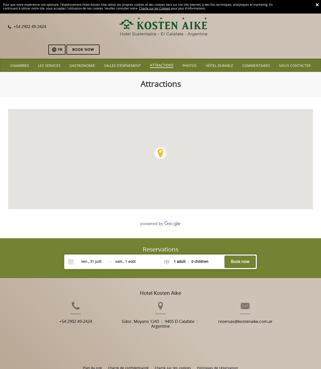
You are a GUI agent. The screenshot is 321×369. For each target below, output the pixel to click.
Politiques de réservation (217, 346)
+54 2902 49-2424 (64, 312)
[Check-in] (88, 244)
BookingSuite (96, 356)
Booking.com (158, 356)
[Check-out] (125, 244)
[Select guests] (186, 244)
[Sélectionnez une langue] (269, 27)
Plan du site (92, 346)
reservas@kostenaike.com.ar (257, 312)
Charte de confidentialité (128, 346)
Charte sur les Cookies (154, 8)
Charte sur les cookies (173, 346)
